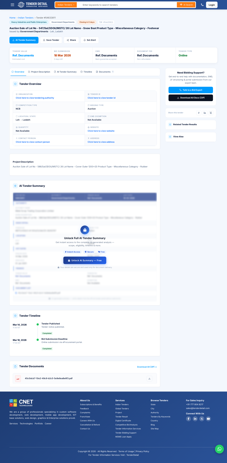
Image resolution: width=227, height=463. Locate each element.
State (153, 404)
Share (71, 40)
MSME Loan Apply (123, 437)
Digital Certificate (123, 420)
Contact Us (85, 428)
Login (212, 4)
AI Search (186, 5)
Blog (153, 424)
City (152, 408)
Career (48, 423)
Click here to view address (101, 142)
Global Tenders (122, 408)
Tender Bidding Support (125, 433)
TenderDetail (132, 455)
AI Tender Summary (24, 40)
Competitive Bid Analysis (126, 424)
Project (118, 412)
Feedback (84, 408)
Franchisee (85, 416)
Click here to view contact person (33, 142)
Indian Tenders (65, 4)
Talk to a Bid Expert (190, 90)
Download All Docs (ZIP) (191, 97)
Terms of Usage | (127, 451)
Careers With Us (87, 420)
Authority (155, 412)
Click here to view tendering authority (35, 98)
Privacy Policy (142, 451)
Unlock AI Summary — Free (85, 260)
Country (154, 420)
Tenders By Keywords (160, 416)
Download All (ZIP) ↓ (147, 367)
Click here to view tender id (101, 98)
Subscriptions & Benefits (91, 404)
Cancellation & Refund (90, 424)
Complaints (85, 412)
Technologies (26, 423)
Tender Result (121, 416)
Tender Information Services (128, 428)
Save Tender (51, 40)
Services (13, 423)
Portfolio (39, 423)
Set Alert (90, 40)
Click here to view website (101, 131)
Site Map (155, 428)
